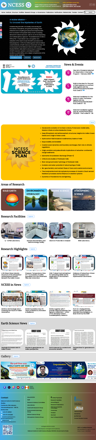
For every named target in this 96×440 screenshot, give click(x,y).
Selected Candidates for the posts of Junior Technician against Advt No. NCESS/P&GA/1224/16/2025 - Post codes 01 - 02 (83, 100)
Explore (31, 216)
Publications (50, 12)
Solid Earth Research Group (35, 408)
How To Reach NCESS (57, 417)
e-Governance (40, 12)
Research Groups (30, 12)
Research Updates (56, 400)
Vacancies (54, 410)
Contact (80, 12)
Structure (15, 12)
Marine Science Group (33, 414)
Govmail (53, 415)
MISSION (37, 57)
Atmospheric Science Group (35, 417)
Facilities (21, 12)
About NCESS (31, 397)
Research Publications (57, 405)
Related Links (67, 12)
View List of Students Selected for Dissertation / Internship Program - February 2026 (83, 72)
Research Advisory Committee (36, 402)
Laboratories (31, 405)
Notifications (58, 12)
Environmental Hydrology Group (34, 411)
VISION (27, 57)
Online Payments (56, 398)
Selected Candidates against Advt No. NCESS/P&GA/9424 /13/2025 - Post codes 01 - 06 (83, 111)
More (92, 122)
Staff (28, 400)
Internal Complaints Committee (56, 407)
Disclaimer (77, 414)
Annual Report (55, 402)
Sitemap (77, 416)
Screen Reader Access (81, 418)
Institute (8, 12)
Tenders (74, 12)
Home (3, 12)
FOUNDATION (16, 57)
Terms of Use (78, 411)
